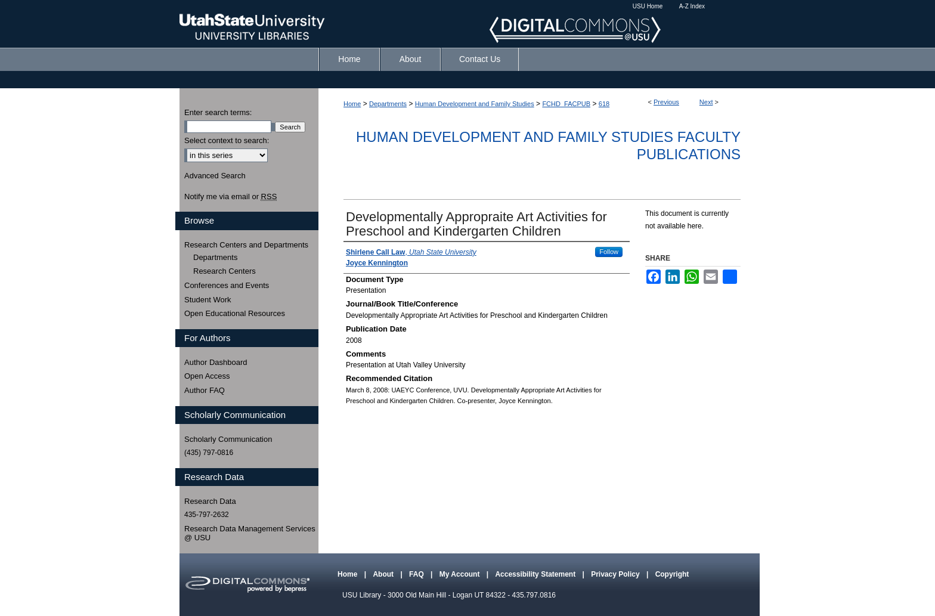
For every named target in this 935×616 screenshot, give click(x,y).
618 (604, 103)
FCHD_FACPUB (566, 103)
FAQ (417, 574)
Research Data (210, 501)
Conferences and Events (226, 285)
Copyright (672, 574)
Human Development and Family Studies (474, 103)
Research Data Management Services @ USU (249, 533)
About (384, 574)
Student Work (207, 299)
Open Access (207, 376)
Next (706, 102)
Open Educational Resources (234, 313)
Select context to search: (226, 140)
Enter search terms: (218, 112)
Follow (608, 251)
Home (352, 103)
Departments (388, 103)
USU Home (648, 6)
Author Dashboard (215, 362)
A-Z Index (692, 6)
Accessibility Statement (536, 574)
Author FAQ (204, 390)
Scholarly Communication (228, 439)
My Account (460, 574)
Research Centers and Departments (246, 244)
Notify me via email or (230, 197)
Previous (666, 102)
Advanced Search (215, 175)
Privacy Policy (616, 574)
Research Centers (224, 271)
